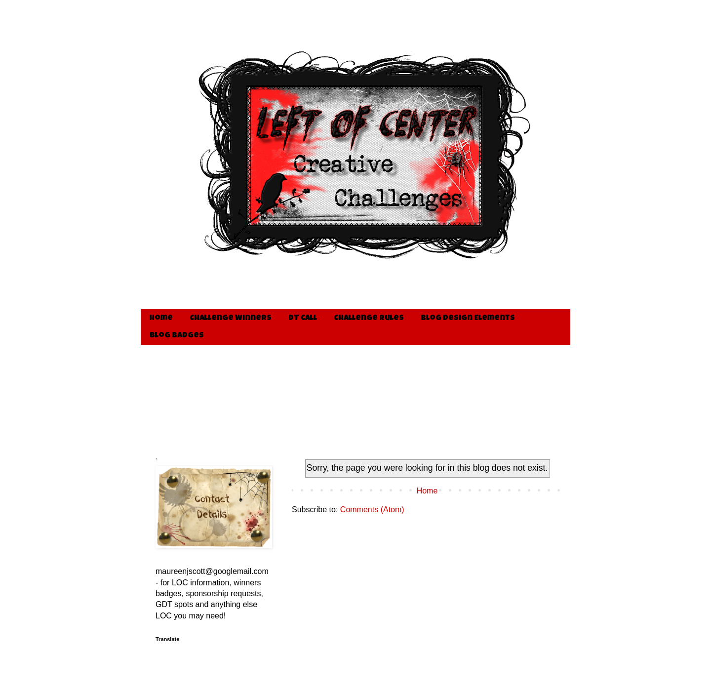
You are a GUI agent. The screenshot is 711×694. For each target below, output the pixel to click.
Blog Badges (177, 336)
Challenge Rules (369, 319)
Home (161, 319)
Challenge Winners (231, 319)
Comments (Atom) (372, 509)
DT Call (302, 319)
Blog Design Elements (468, 319)
